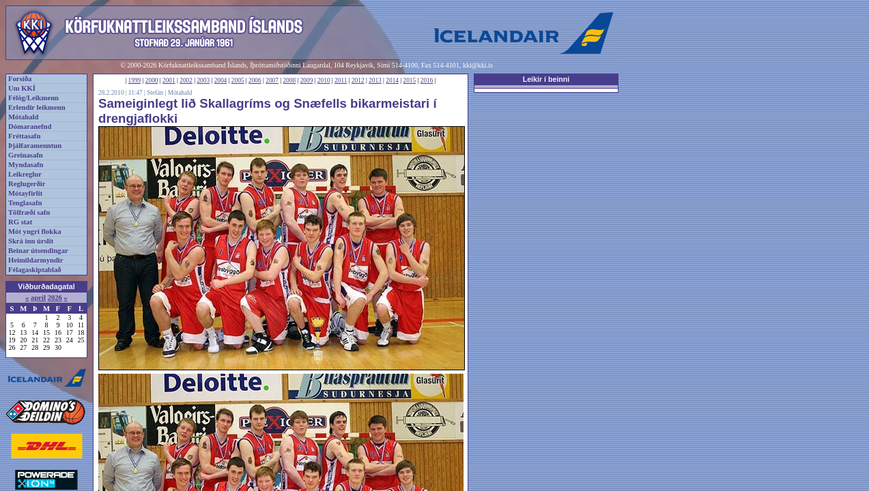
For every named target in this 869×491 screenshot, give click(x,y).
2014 (392, 80)
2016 (427, 80)
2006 (254, 80)
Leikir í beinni (546, 79)
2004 (220, 80)
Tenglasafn (25, 203)
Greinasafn (25, 155)
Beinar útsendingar (38, 250)
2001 (168, 80)
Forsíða (19, 79)
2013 (375, 80)
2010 (323, 80)
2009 (306, 80)
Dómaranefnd (29, 126)
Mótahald (23, 117)
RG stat (20, 222)
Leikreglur (25, 174)
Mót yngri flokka (34, 231)
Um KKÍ (21, 88)
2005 (237, 80)
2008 (289, 80)
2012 (358, 80)
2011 (340, 80)
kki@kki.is (478, 65)
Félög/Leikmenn (33, 98)
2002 (186, 80)
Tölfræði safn (29, 212)
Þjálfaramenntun (34, 145)
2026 (55, 297)
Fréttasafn (24, 136)
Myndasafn (26, 164)
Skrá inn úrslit (30, 241)
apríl (38, 297)
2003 (203, 80)
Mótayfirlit (25, 193)
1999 (134, 80)
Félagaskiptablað (34, 269)
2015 (409, 80)
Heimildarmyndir (35, 260)
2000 (151, 80)
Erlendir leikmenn (37, 107)
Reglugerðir (26, 184)
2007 (272, 80)
